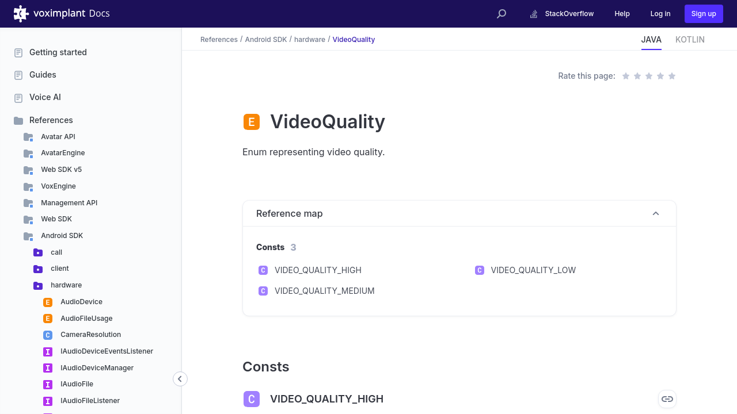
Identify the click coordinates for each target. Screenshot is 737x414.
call (55, 252)
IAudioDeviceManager (96, 367)
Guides (42, 74)
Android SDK (61, 235)
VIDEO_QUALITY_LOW (533, 270)
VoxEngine (57, 186)
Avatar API (57, 136)
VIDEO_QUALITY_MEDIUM (325, 291)
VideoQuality (354, 38)
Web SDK (55, 218)
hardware (65, 285)
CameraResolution (90, 334)
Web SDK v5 (60, 169)
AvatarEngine (62, 152)
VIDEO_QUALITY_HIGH (318, 270)
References (51, 120)
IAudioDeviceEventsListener (106, 351)
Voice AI (45, 97)
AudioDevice (80, 301)
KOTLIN (690, 39)
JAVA (651, 39)
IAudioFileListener (89, 400)
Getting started (58, 52)
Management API (68, 202)
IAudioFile (76, 383)
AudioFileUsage (85, 318)
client (59, 268)
